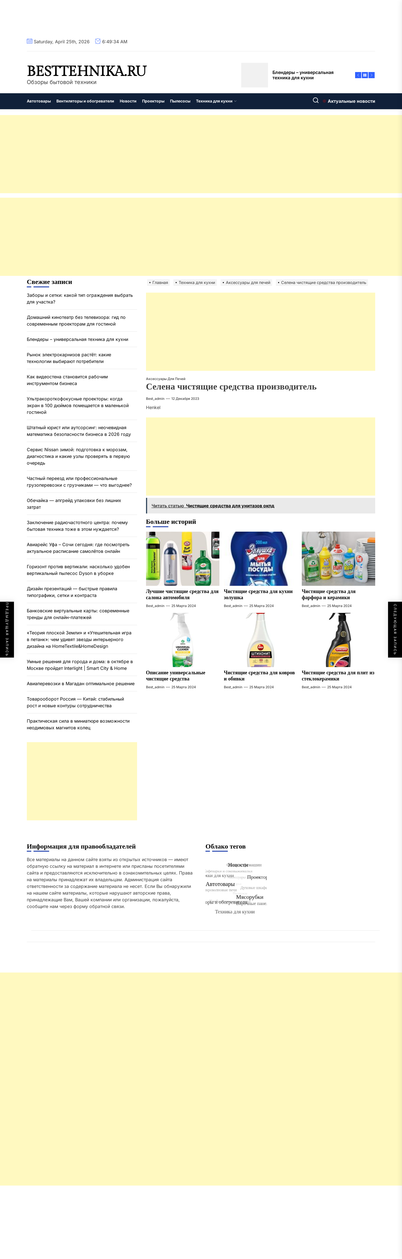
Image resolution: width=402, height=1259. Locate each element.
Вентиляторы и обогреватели (85, 101)
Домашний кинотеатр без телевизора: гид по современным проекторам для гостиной (76, 320)
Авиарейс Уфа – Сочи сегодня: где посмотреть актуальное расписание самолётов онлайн (78, 548)
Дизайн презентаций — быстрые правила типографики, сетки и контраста (72, 592)
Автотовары (39, 101)
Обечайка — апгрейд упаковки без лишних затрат (74, 504)
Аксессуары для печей (165, 379)
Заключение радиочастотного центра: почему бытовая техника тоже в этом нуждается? (77, 526)
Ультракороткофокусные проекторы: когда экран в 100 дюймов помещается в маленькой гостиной (78, 405)
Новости (128, 101)
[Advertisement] (167, 154)
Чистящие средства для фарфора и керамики (329, 595)
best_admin (155, 398)
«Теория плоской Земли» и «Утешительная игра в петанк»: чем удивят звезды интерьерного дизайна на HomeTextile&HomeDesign (79, 639)
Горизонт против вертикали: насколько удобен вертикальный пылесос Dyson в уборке (78, 570)
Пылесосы (180, 101)
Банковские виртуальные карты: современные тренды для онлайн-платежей (78, 614)
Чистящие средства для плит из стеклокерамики (338, 676)
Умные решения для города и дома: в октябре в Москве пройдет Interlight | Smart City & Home (80, 665)
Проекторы (153, 101)
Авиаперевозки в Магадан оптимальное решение (81, 683)
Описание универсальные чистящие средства (175, 676)
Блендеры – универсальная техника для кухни (77, 339)
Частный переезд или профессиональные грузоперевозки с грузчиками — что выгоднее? (79, 482)
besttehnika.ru (87, 72)
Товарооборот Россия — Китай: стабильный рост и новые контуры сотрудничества (75, 702)
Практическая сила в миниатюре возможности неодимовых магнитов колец (78, 724)
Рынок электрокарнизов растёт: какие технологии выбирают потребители (69, 358)
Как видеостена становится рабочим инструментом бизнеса (67, 380)
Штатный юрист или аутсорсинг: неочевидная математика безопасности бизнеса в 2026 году (79, 431)
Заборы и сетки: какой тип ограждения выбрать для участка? (80, 298)
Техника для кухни (216, 101)
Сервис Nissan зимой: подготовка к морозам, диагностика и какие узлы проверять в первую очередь (78, 456)
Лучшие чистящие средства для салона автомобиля (182, 595)
